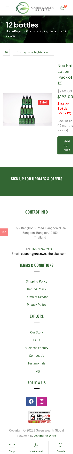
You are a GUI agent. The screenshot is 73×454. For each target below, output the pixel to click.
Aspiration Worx (45, 436)
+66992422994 (41, 249)
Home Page (13, 31)
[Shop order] (33, 52)
